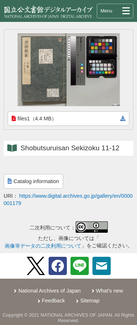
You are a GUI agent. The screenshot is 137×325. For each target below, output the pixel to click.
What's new (109, 291)
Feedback (53, 300)
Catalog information (33, 181)
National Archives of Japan (49, 291)
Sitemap (90, 300)
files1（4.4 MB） (34, 118)
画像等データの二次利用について (43, 246)
